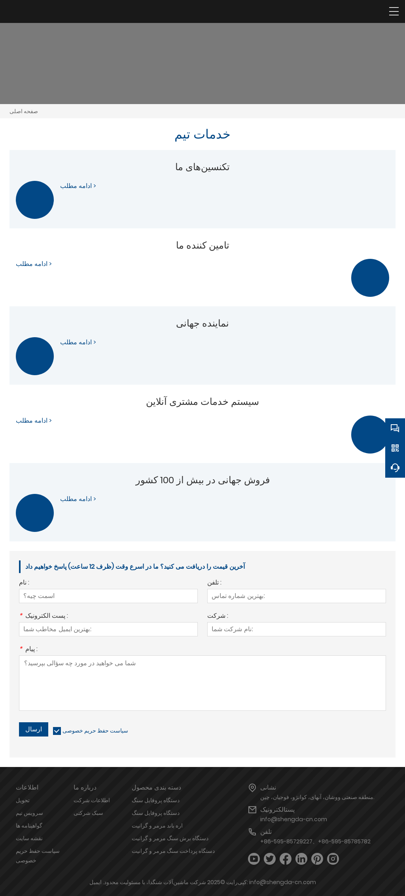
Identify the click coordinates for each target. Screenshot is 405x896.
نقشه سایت (29, 838)
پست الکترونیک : (43, 616)
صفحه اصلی (23, 111)
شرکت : (217, 616)
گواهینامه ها (29, 826)
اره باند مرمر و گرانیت (157, 826)
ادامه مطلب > (78, 185)
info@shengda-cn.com (293, 819)
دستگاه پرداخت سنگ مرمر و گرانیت (173, 851)
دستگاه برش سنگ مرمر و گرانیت (170, 838)
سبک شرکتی (88, 813)
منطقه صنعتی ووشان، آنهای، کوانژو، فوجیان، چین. (317, 797)
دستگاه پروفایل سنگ (156, 800)
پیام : (28, 649)
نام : (24, 583)
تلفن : (214, 583)
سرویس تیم (29, 813)
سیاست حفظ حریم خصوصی (95, 731)
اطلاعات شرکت (92, 800)
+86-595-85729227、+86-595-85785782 (315, 841)
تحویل (23, 800)
